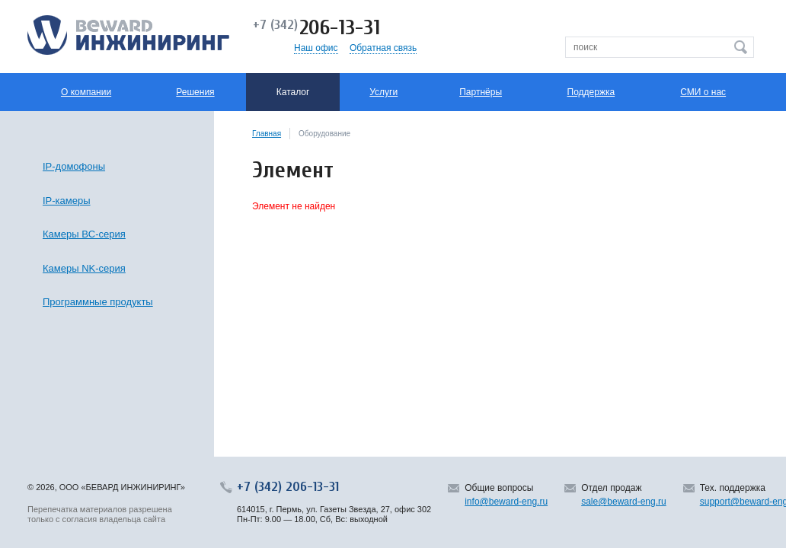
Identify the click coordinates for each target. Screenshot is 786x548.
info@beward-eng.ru (506, 501)
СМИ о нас (703, 92)
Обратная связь (383, 48)
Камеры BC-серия (84, 234)
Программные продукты (98, 301)
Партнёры (480, 92)
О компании (86, 92)
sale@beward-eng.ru (623, 501)
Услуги (383, 92)
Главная (266, 133)
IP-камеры (67, 200)
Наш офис (316, 48)
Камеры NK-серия (84, 268)
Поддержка (591, 92)
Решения (195, 92)
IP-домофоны (74, 166)
